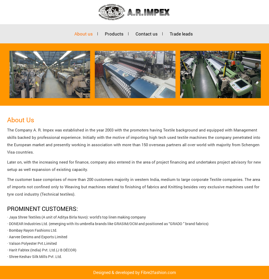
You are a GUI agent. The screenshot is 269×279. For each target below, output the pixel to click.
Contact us (147, 33)
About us (83, 33)
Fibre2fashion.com (158, 272)
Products (114, 33)
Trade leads (181, 33)
